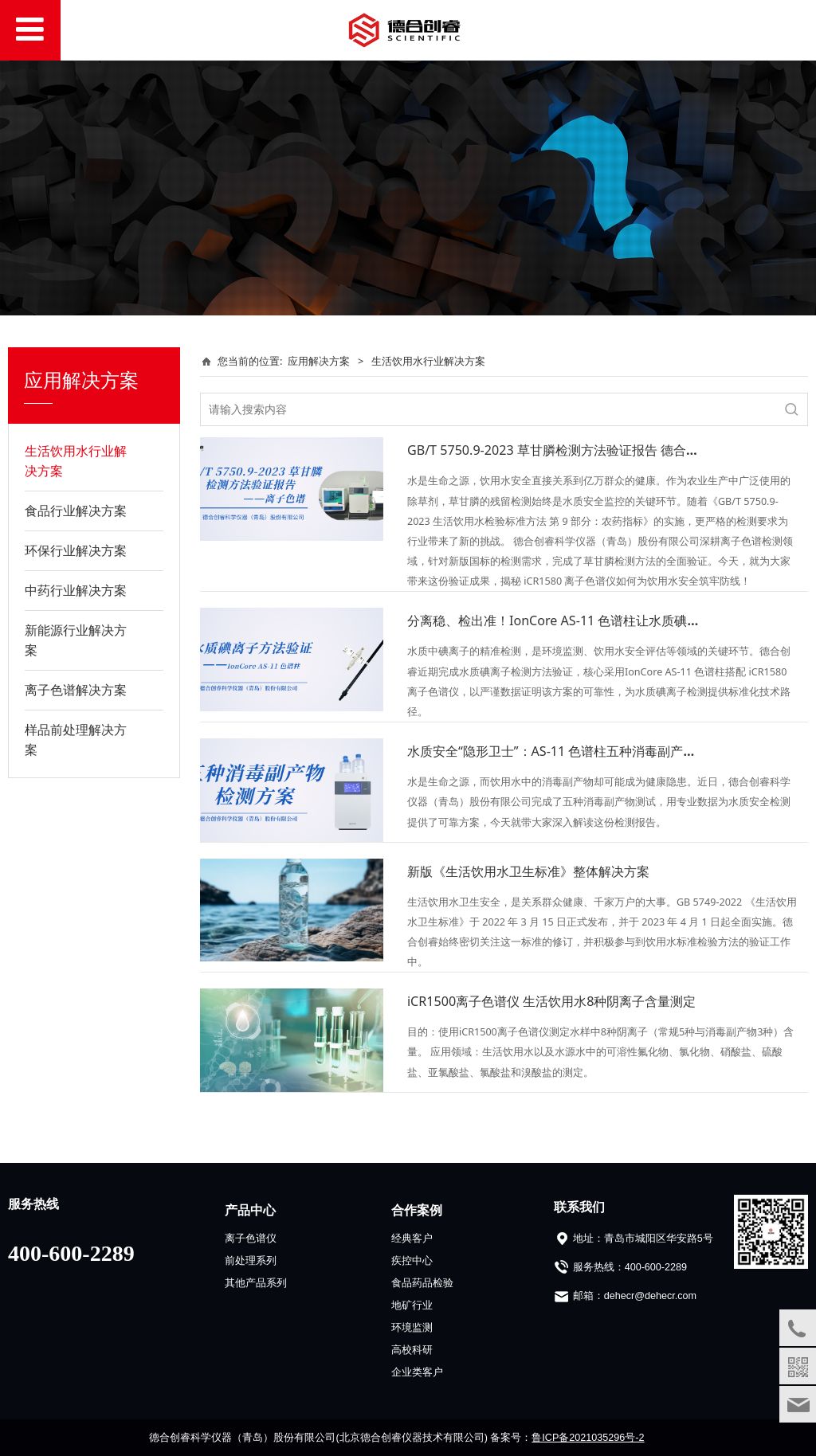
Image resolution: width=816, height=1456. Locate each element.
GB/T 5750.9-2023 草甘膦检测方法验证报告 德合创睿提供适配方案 (597, 450)
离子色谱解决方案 (76, 690)
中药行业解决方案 (76, 590)
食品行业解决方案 (76, 510)
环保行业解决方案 (76, 550)
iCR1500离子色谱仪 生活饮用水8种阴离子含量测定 (551, 1001)
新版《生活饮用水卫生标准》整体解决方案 (528, 871)
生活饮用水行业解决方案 (76, 460)
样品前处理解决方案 (76, 739)
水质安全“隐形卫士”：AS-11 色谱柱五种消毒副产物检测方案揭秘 (589, 751)
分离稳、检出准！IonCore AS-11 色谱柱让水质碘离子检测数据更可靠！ (611, 620)
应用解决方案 (319, 361)
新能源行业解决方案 (76, 640)
